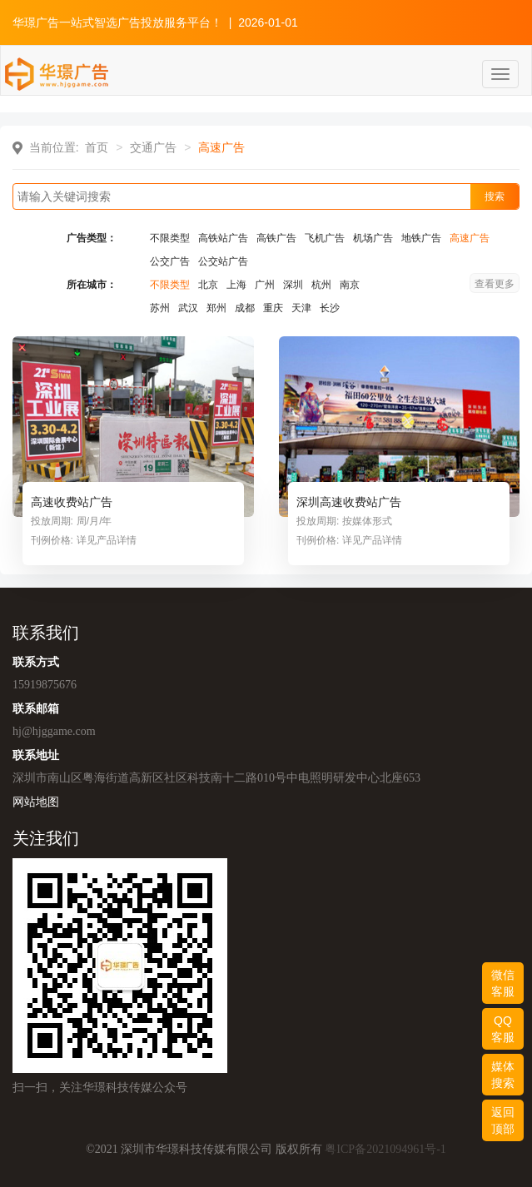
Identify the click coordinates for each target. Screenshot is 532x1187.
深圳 (293, 285)
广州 (265, 285)
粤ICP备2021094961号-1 (385, 1149)
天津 (301, 308)
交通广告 (153, 147)
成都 (245, 308)
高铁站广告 (223, 238)
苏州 (160, 308)
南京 (350, 285)
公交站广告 (223, 261)
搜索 (495, 196)
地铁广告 (421, 238)
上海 (236, 285)
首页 (96, 147)
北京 (208, 285)
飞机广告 (325, 238)
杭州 (321, 285)
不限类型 (170, 238)
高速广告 (470, 238)
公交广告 (170, 261)
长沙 (330, 308)
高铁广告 (276, 238)
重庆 (273, 308)
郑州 (216, 308)
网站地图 (35, 801)
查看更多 (495, 284)
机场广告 (373, 238)
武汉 (188, 308)
